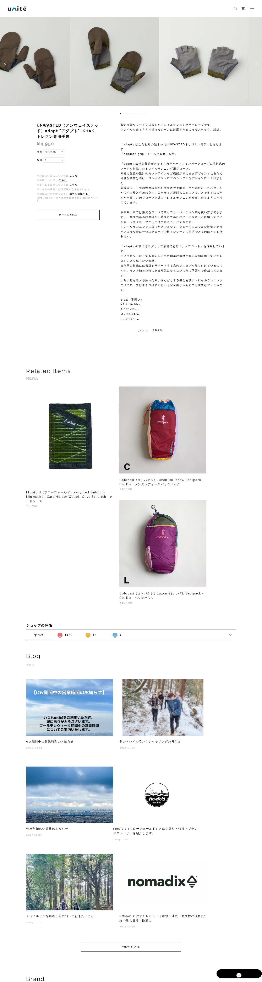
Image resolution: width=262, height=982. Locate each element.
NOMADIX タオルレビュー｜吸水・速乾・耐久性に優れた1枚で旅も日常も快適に (202, 698)
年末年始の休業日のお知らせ (192, 609)
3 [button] (123, 113)
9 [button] (139, 113)
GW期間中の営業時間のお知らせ (50, 609)
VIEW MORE (131, 741)
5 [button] (128, 113)
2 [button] (120, 113)
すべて (39, 510)
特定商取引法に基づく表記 (79, 959)
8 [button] (136, 113)
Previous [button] (6, 63)
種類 (40, 151)
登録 (205, 910)
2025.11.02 (34, 711)
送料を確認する (79, 193)
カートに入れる (68, 214)
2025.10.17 (106, 707)
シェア (143, 330)
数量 (40, 160)
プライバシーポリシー (47, 959)
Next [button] (256, 63)
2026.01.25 (106, 615)
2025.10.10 (179, 707)
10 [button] (142, 113)
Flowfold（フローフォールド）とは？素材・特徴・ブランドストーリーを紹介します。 (57, 701)
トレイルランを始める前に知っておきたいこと (130, 698)
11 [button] (144, 113)
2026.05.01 (34, 615)
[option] (131, 63)
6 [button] (131, 113)
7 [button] (134, 113)
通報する (157, 330)
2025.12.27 (178, 615)
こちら (74, 175)
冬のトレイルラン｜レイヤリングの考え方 (129, 609)
